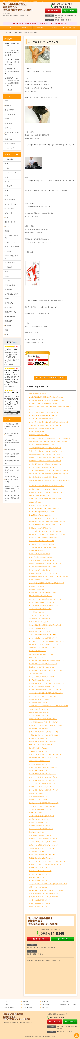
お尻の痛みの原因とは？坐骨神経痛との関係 (43, 403)
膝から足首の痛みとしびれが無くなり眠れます (43, 477)
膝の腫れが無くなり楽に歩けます (39, 867)
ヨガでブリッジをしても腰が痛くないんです (43, 767)
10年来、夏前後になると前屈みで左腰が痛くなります (46, 464)
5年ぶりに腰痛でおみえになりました (40, 596)
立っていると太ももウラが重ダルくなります (43, 664)
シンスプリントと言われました (39, 615)
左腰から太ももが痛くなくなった (39, 631)
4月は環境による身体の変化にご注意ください (12, 426)
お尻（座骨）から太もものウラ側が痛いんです (43, 605)
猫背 (6, 271)
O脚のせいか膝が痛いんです (38, 673)
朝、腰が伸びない (10, 449)
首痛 (6, 190)
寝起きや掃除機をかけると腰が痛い (40, 903)
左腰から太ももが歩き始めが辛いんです (41, 428)
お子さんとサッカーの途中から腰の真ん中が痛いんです (46, 641)
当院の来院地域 (10, 143)
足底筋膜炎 (8, 289)
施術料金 (25, 28)
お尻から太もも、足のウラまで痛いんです (42, 592)
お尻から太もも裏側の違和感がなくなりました (43, 845)
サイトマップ (9, 148)
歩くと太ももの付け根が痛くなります (41, 829)
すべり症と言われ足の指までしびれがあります (43, 893)
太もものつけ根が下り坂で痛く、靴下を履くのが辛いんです (48, 884)
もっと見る (8, 90)
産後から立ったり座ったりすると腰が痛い (42, 741)
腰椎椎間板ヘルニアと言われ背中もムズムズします (45, 461)
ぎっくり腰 (8, 213)
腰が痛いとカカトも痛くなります (39, 819)
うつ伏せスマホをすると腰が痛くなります (42, 634)
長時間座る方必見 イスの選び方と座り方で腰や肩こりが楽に (48, 474)
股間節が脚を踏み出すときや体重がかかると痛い (44, 454)
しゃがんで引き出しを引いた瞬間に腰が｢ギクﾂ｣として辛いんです (49, 438)
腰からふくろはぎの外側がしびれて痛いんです (43, 412)
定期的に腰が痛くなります (37, 550)
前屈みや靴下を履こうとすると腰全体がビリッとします (46, 451)
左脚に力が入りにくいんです (38, 799)
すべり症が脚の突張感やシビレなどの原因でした (44, 896)
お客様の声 (40, 28)
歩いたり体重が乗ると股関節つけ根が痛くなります (45, 625)
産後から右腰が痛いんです (37, 793)
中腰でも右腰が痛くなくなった (39, 709)
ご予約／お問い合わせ (70, 28)
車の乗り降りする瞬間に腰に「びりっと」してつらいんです (48, 890)
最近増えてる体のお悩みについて (12, 434)
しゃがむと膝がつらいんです (38, 702)
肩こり (7, 181)
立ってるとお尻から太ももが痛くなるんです (43, 638)
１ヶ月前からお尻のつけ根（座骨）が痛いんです (44, 547)
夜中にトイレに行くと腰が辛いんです (41, 570)
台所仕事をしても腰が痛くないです (40, 835)
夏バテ (7, 226)
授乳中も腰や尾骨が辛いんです (39, 770)
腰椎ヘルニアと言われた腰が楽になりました (43, 838)
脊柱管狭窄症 (9, 159)
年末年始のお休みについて (12, 462)
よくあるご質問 (10, 114)
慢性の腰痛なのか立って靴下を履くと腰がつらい (44, 722)
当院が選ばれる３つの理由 (12, 133)
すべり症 (8, 280)
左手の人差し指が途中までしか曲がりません (43, 518)
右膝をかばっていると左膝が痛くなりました (43, 719)
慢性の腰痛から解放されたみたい (39, 728)
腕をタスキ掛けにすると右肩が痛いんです (42, 566)
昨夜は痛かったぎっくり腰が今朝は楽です (42, 544)
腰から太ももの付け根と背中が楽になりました (43, 803)
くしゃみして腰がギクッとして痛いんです (42, 842)
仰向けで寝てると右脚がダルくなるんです (42, 647)
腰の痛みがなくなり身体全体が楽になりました (43, 644)
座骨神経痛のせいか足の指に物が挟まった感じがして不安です (48, 706)
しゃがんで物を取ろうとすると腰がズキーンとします (46, 754)
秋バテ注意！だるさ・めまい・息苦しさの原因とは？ (12, 498)
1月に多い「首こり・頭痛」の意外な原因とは (12, 442)
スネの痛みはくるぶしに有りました (40, 786)
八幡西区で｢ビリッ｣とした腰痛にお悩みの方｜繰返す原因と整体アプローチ (12, 81)
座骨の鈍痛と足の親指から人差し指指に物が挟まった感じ (47, 521)
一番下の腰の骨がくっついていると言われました (44, 735)
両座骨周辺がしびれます (36, 586)
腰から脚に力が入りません (37, 589)
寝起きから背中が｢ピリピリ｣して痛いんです (43, 573)
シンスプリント (10, 242)
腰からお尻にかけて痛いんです (39, 906)
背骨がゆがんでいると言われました (40, 871)
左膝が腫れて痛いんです (36, 877)
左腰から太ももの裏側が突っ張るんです (41, 848)
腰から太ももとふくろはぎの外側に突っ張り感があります (47, 861)
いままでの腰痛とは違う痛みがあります (41, 816)
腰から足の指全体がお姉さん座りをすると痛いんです (46, 563)
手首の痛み (8, 251)
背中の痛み (8, 307)
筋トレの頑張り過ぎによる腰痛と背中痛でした (43, 790)
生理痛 (7, 168)
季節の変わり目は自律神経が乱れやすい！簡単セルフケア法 (12, 489)
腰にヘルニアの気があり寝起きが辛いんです (43, 537)
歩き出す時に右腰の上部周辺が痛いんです (42, 686)
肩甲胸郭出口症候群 (11, 294)
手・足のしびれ (10, 262)
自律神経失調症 (10, 316)
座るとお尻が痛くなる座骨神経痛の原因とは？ (43, 415)
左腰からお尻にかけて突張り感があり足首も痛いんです (46, 457)
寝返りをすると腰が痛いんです (39, 887)
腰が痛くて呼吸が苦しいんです (39, 579)
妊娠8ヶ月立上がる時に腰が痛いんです (41, 557)
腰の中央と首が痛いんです (37, 651)
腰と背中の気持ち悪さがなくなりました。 (42, 774)
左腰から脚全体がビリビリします (39, 761)
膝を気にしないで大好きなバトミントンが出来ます (45, 689)
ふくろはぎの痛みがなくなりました (40, 809)
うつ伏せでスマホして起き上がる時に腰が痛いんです (46, 693)
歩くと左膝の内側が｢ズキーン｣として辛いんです (44, 508)
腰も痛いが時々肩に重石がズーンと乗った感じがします (46, 660)
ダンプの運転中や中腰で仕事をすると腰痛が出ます (45, 524)
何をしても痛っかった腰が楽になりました (42, 783)
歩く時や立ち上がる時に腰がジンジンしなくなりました (46, 670)
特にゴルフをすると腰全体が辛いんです (41, 541)
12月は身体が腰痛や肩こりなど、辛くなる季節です (12, 470)
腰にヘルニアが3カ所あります (38, 622)
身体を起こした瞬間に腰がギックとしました (43, 854)
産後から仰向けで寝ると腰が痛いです (41, 712)
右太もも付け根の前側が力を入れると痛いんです (44, 777)
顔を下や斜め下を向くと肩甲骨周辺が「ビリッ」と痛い (46, 486)
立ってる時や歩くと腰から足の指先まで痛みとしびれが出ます (48, 422)
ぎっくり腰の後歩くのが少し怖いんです (41, 560)
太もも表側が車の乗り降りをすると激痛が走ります (45, 448)
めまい (7, 276)
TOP (10, 28)
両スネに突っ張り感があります (39, 738)
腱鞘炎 (7, 231)
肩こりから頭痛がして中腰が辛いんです (41, 676)
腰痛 (6, 177)
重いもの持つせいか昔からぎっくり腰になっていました (46, 725)
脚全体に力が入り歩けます (37, 832)
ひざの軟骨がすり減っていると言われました (43, 806)
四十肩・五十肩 (10, 222)
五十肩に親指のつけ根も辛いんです (40, 680)
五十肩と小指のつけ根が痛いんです (40, 609)
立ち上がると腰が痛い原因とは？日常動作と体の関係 (46, 397)
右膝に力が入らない (35, 502)
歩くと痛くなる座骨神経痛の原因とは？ (41, 418)
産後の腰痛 (8, 321)
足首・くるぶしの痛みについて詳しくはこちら (50, 377)
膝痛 (6, 195)
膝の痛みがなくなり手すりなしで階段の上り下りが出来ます (48, 534)
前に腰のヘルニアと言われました (39, 618)
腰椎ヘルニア (9, 298)
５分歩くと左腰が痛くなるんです (39, 900)
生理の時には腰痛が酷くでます (39, 435)
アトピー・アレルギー (12, 172)
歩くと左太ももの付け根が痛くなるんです (42, 780)
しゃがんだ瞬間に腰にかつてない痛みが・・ (43, 444)
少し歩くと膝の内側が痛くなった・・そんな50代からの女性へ (48, 470)
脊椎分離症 (8, 267)
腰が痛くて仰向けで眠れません (39, 431)
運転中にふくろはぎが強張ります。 (40, 528)
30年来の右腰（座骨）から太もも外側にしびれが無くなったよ (48, 576)
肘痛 (6, 163)
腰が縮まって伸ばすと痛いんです (39, 554)
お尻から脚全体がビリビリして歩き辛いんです (43, 732)
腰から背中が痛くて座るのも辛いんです (41, 467)
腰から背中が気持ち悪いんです (39, 748)
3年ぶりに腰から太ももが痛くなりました (42, 654)
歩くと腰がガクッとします (37, 612)
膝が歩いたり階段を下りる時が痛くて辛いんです (44, 489)
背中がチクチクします (36, 657)
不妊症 (7, 217)
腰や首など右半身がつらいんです (39, 874)
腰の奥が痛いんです (35, 812)
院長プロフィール (10, 139)
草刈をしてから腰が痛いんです (39, 822)
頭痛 (6, 330)
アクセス (55, 28)
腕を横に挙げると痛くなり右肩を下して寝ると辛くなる (46, 492)
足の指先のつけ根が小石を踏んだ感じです (42, 667)
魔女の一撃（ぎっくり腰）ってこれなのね (42, 696)
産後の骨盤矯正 (10, 199)
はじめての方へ (10, 110)
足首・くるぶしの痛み (15, 32)
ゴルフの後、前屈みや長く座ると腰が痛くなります (45, 425)
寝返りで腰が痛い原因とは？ (38, 393)
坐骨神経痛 (8, 186)
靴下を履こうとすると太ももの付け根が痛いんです (45, 864)
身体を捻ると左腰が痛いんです (39, 751)
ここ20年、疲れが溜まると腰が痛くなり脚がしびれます (46, 583)
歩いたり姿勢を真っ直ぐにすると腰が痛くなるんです (46, 531)
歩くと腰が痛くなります (36, 851)
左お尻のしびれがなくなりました (39, 825)
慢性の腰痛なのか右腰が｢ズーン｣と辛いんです (44, 757)
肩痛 (6, 334)
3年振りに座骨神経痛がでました (39, 495)
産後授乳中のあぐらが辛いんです (39, 764)
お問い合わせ (9, 128)
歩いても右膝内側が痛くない (38, 628)
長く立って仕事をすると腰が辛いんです (41, 512)
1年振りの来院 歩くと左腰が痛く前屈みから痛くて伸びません (49, 441)
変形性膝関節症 (10, 285)
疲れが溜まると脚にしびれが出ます (40, 515)
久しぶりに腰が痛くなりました (39, 715)
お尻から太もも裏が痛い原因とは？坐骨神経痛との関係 (46, 400)
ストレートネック (10, 204)
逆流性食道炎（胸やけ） (11, 257)
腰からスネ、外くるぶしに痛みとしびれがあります (45, 599)
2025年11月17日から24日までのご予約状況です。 (11, 479)
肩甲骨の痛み (9, 303)
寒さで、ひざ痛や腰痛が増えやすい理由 (12, 455)
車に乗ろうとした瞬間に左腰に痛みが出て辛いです (45, 499)
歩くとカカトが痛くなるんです (39, 880)
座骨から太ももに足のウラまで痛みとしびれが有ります (46, 683)
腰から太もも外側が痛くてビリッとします (42, 602)
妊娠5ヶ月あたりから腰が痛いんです (40, 744)
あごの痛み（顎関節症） (11, 237)
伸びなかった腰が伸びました (38, 796)
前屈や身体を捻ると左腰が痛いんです (41, 858)
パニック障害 (9, 208)
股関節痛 (8, 325)
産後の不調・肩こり (11, 312)
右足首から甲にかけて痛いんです (39, 505)
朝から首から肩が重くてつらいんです (41, 699)
